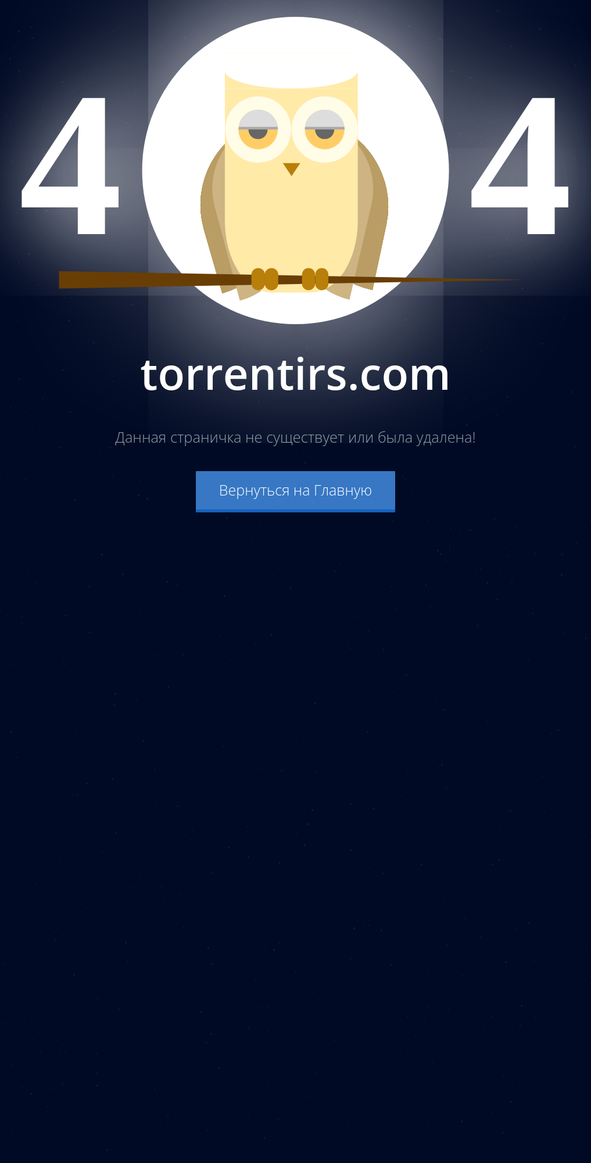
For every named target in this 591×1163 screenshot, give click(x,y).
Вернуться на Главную (295, 490)
